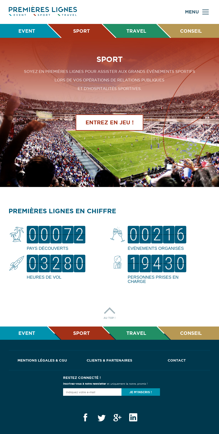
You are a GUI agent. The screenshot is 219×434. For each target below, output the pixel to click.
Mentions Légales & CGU (42, 360)
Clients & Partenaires (109, 360)
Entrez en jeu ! (110, 122)
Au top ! (109, 312)
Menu (197, 12)
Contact (177, 360)
